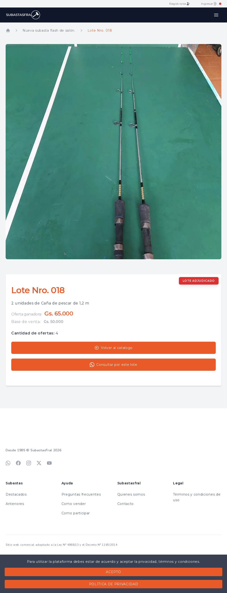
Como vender (74, 504)
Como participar (76, 513)
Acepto (113, 572)
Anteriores (15, 504)
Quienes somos (131, 494)
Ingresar (209, 4)
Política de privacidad (113, 584)
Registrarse (179, 4)
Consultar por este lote (113, 364)
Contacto (125, 504)
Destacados (16, 494)
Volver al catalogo (113, 347)
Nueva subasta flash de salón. (49, 30)
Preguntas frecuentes (81, 494)
